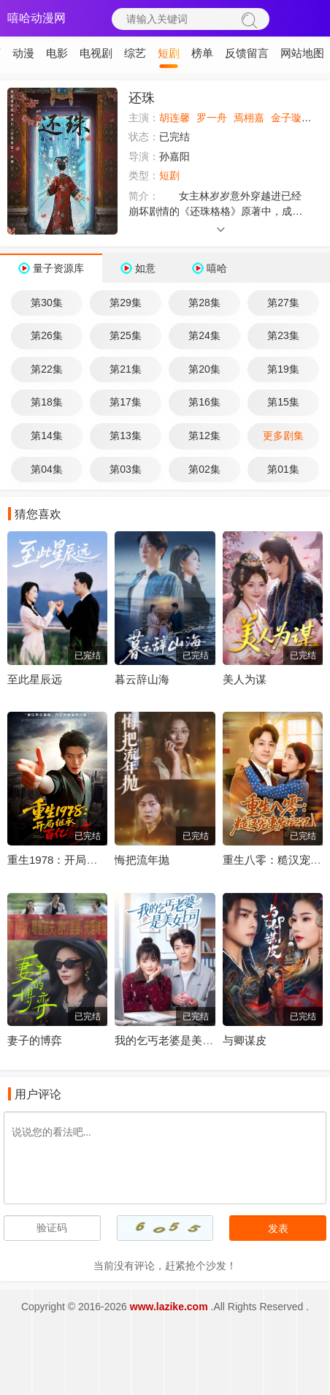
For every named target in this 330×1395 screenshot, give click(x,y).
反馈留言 (247, 53)
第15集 (283, 402)
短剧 (169, 53)
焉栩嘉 (249, 117)
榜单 (202, 53)
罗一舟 (211, 117)
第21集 (126, 369)
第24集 (204, 335)
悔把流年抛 (142, 860)
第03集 (126, 469)
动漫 (23, 53)
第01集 (283, 469)
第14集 (47, 435)
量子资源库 (58, 268)
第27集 (283, 302)
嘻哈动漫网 (36, 18)
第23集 (283, 335)
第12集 (204, 435)
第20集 (204, 369)
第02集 (204, 469)
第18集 (47, 402)
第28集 (204, 302)
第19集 (283, 369)
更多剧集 (283, 435)
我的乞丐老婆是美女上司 (175, 1040)
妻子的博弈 (34, 1040)
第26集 (47, 335)
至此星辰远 (34, 679)
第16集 (204, 402)
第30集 (47, 302)
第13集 (126, 435)
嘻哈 (217, 268)
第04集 (47, 469)
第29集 (126, 302)
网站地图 (302, 53)
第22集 (47, 369)
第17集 (126, 402)
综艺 (135, 53)
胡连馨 (174, 117)
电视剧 (96, 53)
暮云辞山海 (142, 679)
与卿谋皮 (244, 1040)
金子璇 (286, 117)
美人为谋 (244, 679)
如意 (145, 268)
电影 (57, 53)
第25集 (126, 335)
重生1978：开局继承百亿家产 (79, 860)
